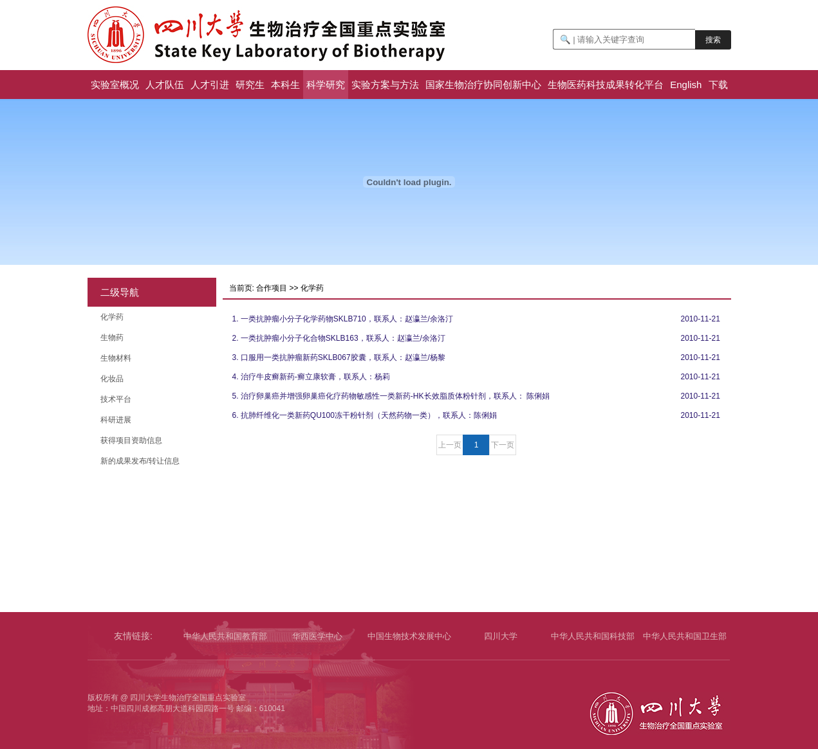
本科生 (285, 84)
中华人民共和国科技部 (593, 636)
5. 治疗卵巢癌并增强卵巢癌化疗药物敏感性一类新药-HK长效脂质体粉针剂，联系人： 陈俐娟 (391, 396)
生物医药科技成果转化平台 (606, 84)
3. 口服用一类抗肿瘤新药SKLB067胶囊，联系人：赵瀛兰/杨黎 (338, 357)
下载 (718, 84)
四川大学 (500, 636)
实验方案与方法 (385, 84)
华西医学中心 (317, 636)
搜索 (713, 39)
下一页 (502, 444)
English (686, 84)
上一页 (449, 444)
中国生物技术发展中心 (409, 636)
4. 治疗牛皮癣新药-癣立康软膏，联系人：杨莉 (311, 376)
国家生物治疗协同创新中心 (483, 84)
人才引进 (210, 84)
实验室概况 (115, 84)
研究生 (250, 84)
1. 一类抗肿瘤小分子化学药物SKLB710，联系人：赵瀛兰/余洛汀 (342, 318)
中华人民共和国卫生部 (685, 636)
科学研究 (325, 84)
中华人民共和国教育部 (225, 636)
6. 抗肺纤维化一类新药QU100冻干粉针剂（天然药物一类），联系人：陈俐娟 (364, 415)
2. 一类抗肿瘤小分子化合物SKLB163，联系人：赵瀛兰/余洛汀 (338, 338)
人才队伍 (164, 84)
